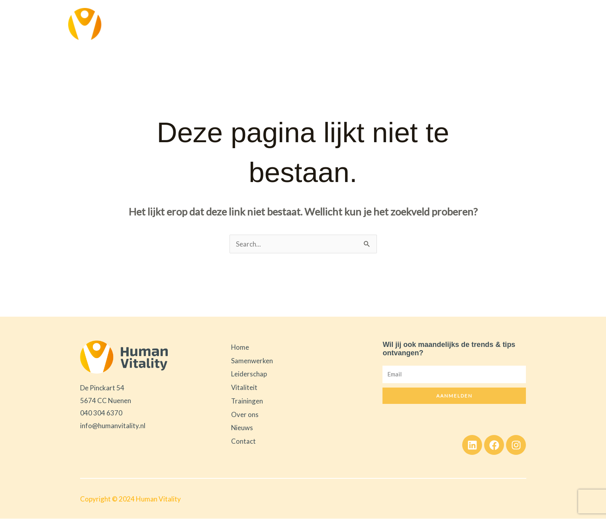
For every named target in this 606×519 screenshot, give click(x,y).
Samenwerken (251, 25)
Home (209, 24)
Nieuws (464, 24)
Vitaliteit (355, 25)
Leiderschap (307, 25)
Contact (494, 24)
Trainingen (396, 24)
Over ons (433, 24)
